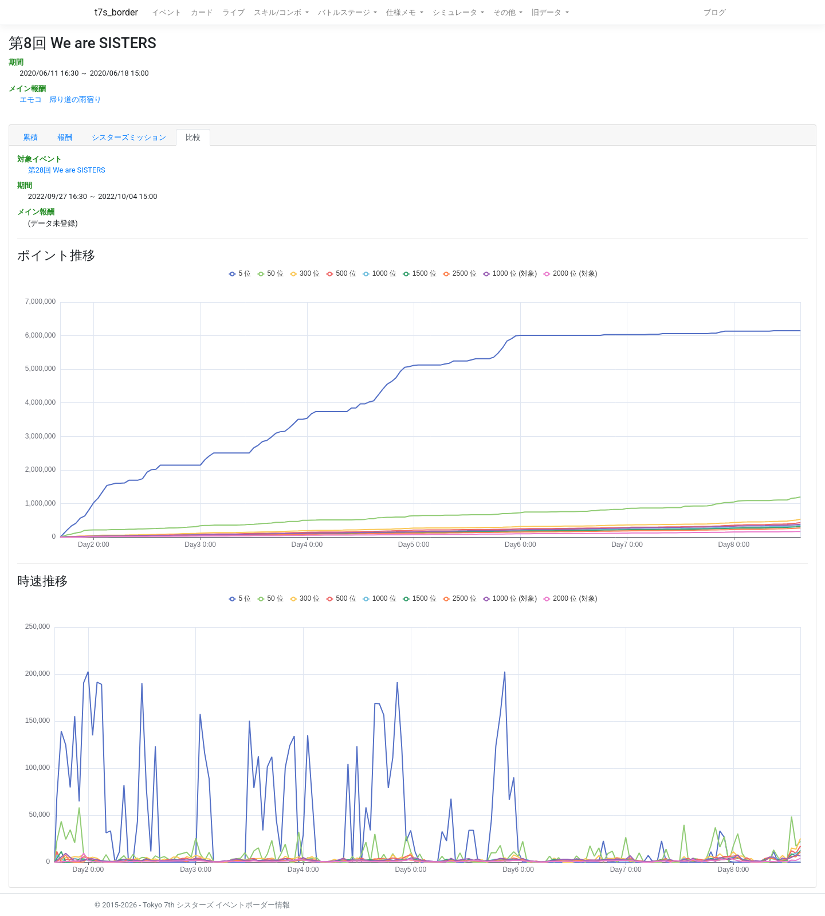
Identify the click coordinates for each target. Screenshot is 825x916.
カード (202, 12)
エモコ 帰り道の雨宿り (60, 99)
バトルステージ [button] (345, 12)
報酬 (64, 137)
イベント (167, 12)
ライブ (233, 12)
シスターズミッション (129, 137)
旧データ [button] (547, 12)
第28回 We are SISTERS (66, 170)
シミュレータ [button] (456, 12)
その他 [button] (505, 12)
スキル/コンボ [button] (278, 12)
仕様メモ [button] (402, 12)
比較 (193, 137)
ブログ (715, 12)
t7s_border (116, 12)
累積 (30, 137)
